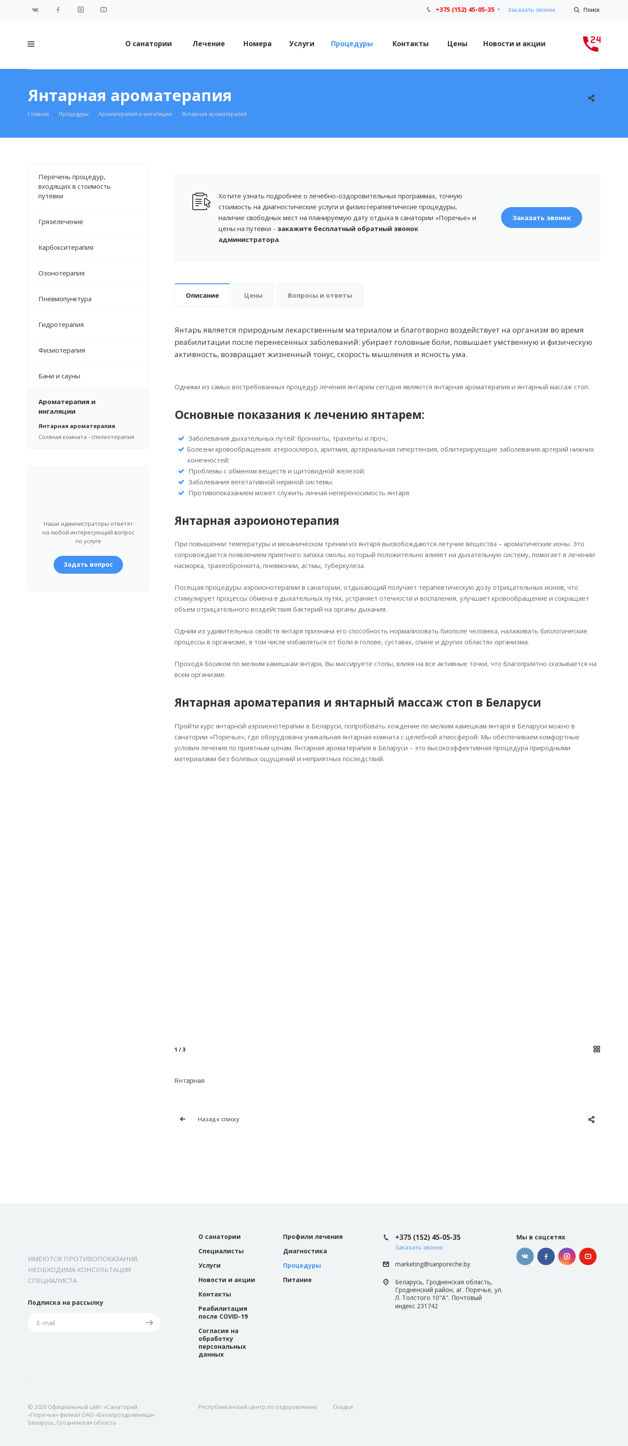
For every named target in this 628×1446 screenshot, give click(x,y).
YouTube (103, 9)
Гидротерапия (93, 324)
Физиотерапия (93, 350)
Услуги (301, 43)
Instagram (80, 9)
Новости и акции (514, 43)
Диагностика (305, 1251)
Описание (202, 295)
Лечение (208, 43)
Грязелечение (93, 221)
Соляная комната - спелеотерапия (86, 437)
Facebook (58, 9)
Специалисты (221, 1251)
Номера (257, 43)
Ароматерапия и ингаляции (93, 406)
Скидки (343, 1407)
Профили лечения (313, 1236)
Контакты (410, 43)
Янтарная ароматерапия (76, 426)
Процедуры (352, 43)
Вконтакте (35, 9)
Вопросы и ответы (320, 295)
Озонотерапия (93, 273)
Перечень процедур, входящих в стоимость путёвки (93, 186)
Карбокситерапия (93, 247)
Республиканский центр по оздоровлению (257, 1407)
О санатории (148, 43)
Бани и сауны (93, 375)
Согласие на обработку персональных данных (222, 1342)
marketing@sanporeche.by (432, 1264)
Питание (297, 1280)
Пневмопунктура (93, 298)
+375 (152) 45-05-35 (465, 9)
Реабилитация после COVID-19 (223, 1312)
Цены (457, 43)
